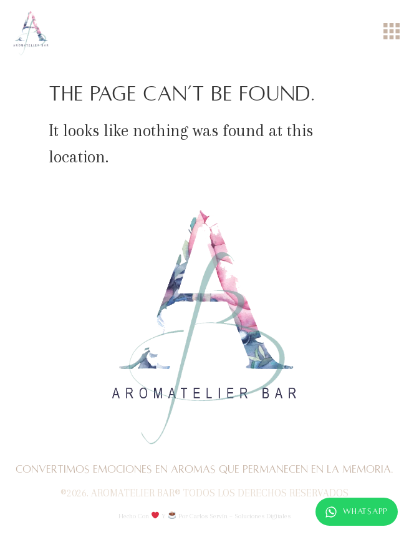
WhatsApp (356, 512)
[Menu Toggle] (391, 31)
